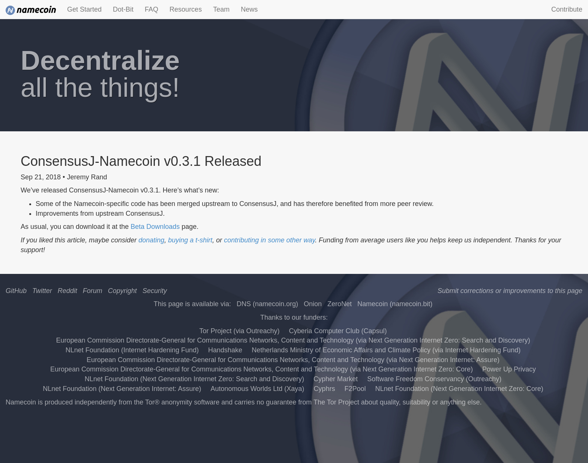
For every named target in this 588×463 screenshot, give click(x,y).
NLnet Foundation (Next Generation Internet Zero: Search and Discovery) (194, 379)
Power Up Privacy (509, 369)
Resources (186, 9)
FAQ (151, 9)
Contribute (566, 9)
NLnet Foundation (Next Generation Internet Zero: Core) (459, 388)
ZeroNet (339, 304)
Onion (313, 304)
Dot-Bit (123, 9)
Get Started (84, 9)
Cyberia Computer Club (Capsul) (338, 331)
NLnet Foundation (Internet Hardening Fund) (132, 350)
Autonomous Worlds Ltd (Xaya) (257, 388)
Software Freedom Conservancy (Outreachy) (434, 379)
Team (221, 9)
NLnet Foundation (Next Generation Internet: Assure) (122, 388)
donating (151, 240)
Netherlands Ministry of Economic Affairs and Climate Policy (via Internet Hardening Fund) (386, 350)
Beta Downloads (155, 226)
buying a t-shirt (190, 240)
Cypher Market (336, 379)
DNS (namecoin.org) (267, 304)
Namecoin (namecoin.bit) (394, 304)
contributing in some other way (269, 240)
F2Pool (355, 388)
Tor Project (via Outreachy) (239, 331)
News (249, 9)
